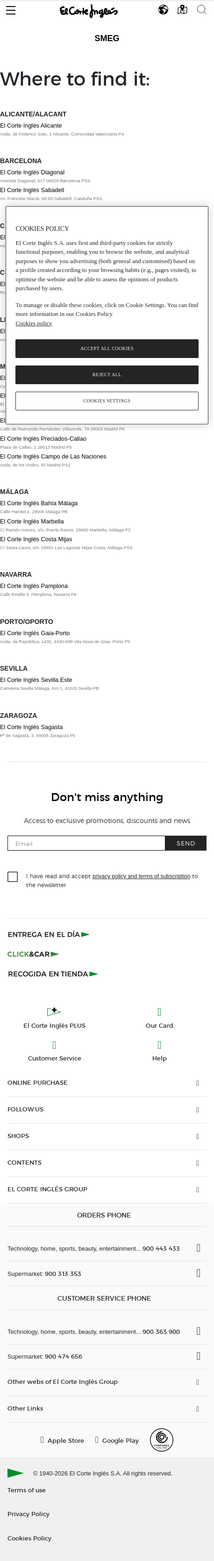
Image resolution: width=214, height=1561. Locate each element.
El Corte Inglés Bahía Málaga (39, 503)
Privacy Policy (28, 1513)
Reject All (107, 374)
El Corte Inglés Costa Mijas (36, 539)
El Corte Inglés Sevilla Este (36, 679)
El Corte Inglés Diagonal (32, 172)
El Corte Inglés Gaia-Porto (35, 633)
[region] (106, 315)
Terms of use (26, 1489)
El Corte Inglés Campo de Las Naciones (53, 456)
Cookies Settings (106, 400)
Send (186, 842)
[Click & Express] (49, 934)
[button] (10, 8)
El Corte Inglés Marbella (32, 521)
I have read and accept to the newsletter (112, 880)
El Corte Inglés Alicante (31, 125)
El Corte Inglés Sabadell (32, 189)
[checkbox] (13, 877)
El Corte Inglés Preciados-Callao (43, 438)
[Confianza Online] (161, 1440)
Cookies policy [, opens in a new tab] (33, 323)
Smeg (106, 38)
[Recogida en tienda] (53, 973)
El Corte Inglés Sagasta (31, 726)
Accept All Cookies (107, 348)
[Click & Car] (33, 954)
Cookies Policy (29, 1537)
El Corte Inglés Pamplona (34, 585)
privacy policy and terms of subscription (141, 876)
